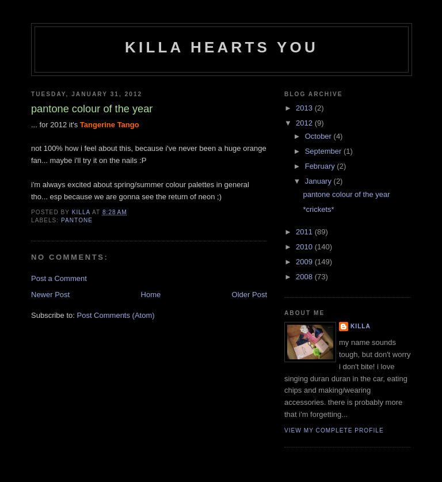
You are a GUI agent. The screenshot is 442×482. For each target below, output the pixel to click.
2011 (305, 231)
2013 (305, 108)
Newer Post (50, 294)
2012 (305, 123)
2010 (305, 246)
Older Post (249, 294)
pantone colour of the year (346, 194)
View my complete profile (334, 430)
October (319, 136)
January (319, 181)
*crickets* (318, 209)
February (321, 166)
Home (151, 294)
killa (360, 326)
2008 (305, 276)
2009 (305, 261)
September (324, 151)
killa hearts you (221, 47)
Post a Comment (59, 278)
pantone (77, 220)
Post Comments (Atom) (116, 315)
